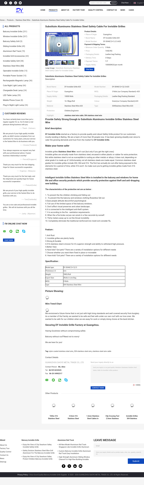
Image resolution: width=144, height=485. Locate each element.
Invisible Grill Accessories (14, 56)
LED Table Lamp (10, 95)
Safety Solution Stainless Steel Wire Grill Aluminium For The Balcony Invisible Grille (39, 452)
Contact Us (112, 10)
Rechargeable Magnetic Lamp (15, 80)
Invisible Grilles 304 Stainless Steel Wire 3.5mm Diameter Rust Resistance (132, 417)
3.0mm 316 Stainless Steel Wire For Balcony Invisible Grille (73, 417)
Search (113, 3)
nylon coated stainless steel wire (61, 351)
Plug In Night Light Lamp (13, 105)
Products (53, 10)
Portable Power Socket (12, 76)
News (122, 10)
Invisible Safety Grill (11, 61)
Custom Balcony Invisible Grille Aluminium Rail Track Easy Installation (75, 452)
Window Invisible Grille (12, 36)
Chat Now (125, 3)
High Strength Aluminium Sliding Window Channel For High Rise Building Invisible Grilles (74, 458)
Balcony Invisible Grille (12, 31)
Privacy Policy (23, 475)
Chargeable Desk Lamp (13, 90)
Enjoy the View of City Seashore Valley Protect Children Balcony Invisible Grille (37, 458)
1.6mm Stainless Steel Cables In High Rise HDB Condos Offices (93, 417)
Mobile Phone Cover (11, 100)
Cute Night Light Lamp (12, 85)
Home (42, 10)
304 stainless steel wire (83, 351)
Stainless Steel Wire (22, 20)
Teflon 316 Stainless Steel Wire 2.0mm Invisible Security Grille (53, 417)
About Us (65, 10)
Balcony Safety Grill (11, 41)
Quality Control (95, 10)
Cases (131, 10)
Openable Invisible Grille (13, 71)
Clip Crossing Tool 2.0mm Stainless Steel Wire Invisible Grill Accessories (112, 417)
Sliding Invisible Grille (12, 46)
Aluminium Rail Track (12, 51)
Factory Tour (79, 10)
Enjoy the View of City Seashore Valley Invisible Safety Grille (37, 446)
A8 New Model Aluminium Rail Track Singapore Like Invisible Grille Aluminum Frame (74, 446)
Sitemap (3, 462)
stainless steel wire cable (102, 351)
